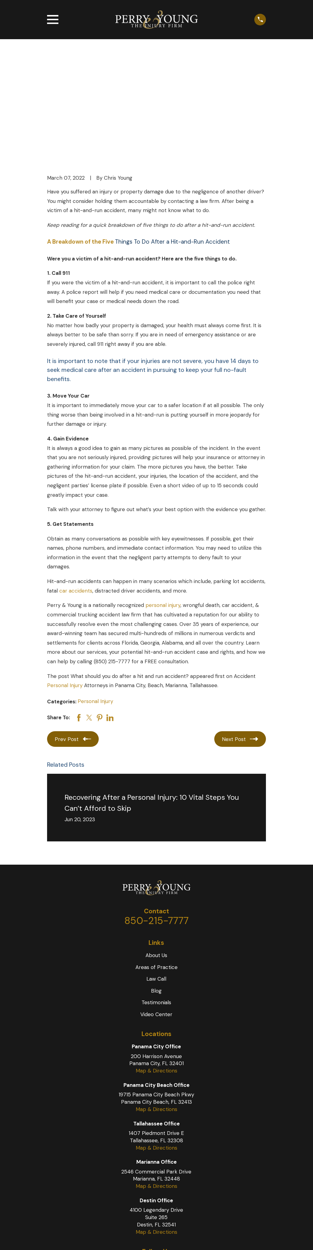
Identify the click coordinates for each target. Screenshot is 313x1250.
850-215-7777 (156, 825)
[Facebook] (127, 1169)
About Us (156, 860)
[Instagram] (171, 1169)
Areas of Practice (156, 872)
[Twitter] (142, 1169)
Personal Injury (65, 590)
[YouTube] (156, 1169)
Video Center (156, 919)
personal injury (162, 510)
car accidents (75, 495)
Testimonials (156, 907)
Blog (156, 896)
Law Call (156, 884)
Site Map (56, 1237)
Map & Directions (156, 976)
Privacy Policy (86, 1237)
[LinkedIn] (185, 1169)
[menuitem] (56, 1237)
